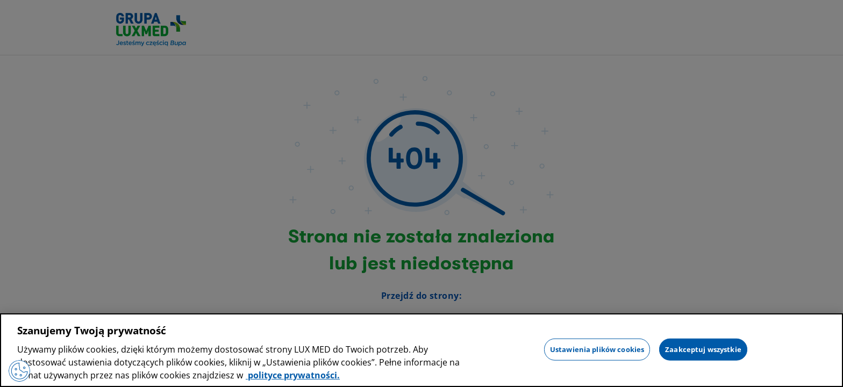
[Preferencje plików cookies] (19, 371)
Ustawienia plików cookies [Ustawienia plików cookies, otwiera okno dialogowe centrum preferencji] (597, 349)
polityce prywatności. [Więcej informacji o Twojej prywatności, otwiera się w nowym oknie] (293, 375)
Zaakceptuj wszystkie (703, 349)
